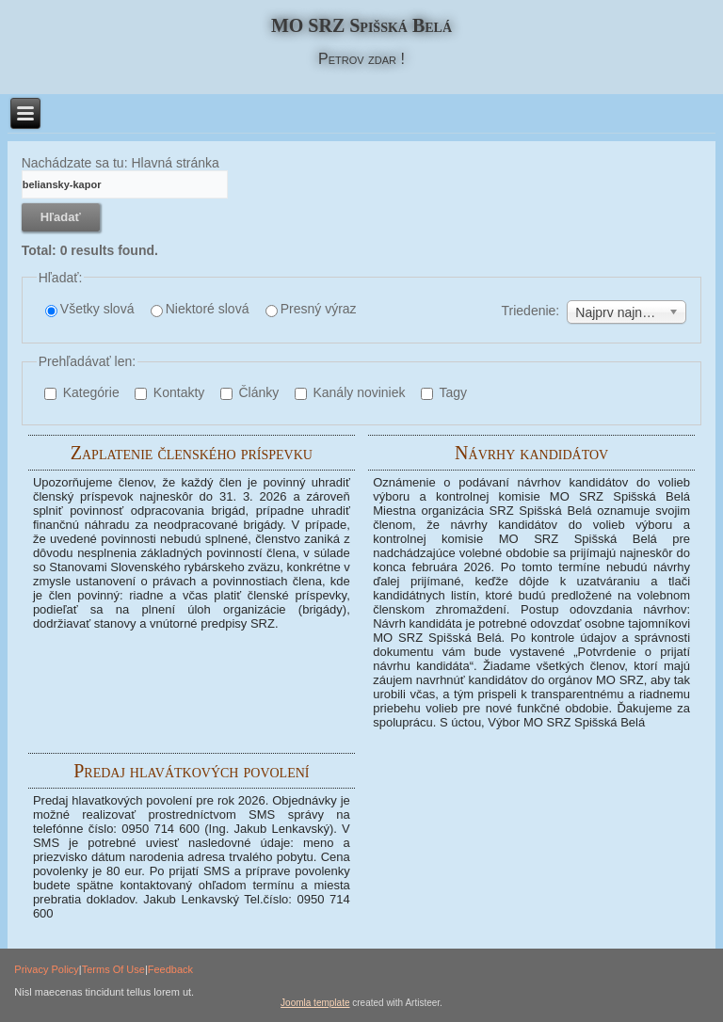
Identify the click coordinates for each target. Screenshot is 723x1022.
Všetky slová (90, 309)
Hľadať (60, 217)
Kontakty (169, 392)
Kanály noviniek (350, 392)
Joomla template (315, 1003)
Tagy (444, 392)
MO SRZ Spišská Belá (361, 25)
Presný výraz (311, 309)
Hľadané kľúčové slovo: (22, 170)
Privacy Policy (46, 969)
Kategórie (82, 392)
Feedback (170, 969)
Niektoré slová (200, 309)
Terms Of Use (113, 969)
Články (250, 392)
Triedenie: (531, 310)
